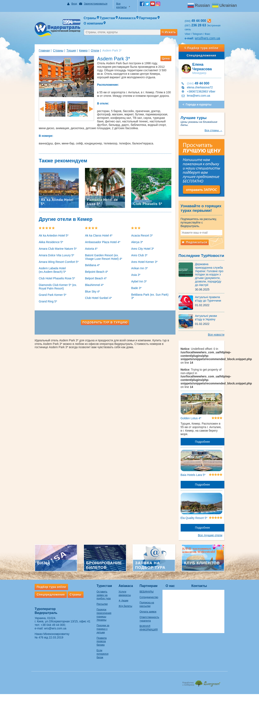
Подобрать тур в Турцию (103, 319)
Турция (63, 43)
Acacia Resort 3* (142, 232)
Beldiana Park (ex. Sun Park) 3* (151, 291)
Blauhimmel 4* (90, 281)
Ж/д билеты (123, 592)
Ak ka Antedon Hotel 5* (45, 232)
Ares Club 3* (139, 252)
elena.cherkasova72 (204, 76)
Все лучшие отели (218, 522)
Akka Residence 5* (43, 238)
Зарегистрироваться (90, 3)
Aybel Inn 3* (139, 278)
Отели (86, 43)
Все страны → (222, 116)
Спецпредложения (207, 48)
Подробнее (208, 424)
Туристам (96, 575)
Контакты (207, 575)
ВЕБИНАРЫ (150, 581)
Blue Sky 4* (88, 288)
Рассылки (93, 590)
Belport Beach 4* (91, 275)
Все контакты (122, 3)
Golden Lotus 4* (195, 404)
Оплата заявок (151, 601)
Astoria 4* (87, 245)
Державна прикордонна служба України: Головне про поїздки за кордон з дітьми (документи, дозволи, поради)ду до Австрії (216, 261)
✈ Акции (121, 587)
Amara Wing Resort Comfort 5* (50, 258)
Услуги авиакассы (126, 581)
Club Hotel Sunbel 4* (94, 294)
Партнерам (152, 575)
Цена (170, 51)
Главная (36, 43)
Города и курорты (203, 94)
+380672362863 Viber (205, 81)
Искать (173, 23)
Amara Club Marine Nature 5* (49, 245)
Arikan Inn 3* (139, 265)
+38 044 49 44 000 (45, 615)
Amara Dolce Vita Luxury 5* (48, 252)
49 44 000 (202, 73)
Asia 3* (135, 271)
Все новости (224, 319)
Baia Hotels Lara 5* (197, 460)
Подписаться (198, 230)
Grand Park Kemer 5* (44, 291)
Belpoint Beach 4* (92, 268)
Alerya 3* (137, 238)
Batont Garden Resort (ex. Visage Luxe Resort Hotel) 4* (102, 253)
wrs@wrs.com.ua (211, 31)
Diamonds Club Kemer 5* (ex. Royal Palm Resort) (50, 283)
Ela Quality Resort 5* (198, 505)
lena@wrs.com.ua (202, 85)
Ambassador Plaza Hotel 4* (98, 238)
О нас (178, 575)
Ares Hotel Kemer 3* (144, 258)
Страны (50, 43)
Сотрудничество (152, 587)
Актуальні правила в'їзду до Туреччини (215, 283)
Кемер (75, 43)
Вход (69, 3)
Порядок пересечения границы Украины (98, 600)
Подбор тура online (208, 40)
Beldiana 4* (88, 261)
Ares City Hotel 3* (142, 245)
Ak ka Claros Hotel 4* (94, 232)
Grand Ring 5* (40, 298)
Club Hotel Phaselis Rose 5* (49, 275)
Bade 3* (136, 284)
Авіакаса (123, 575)
